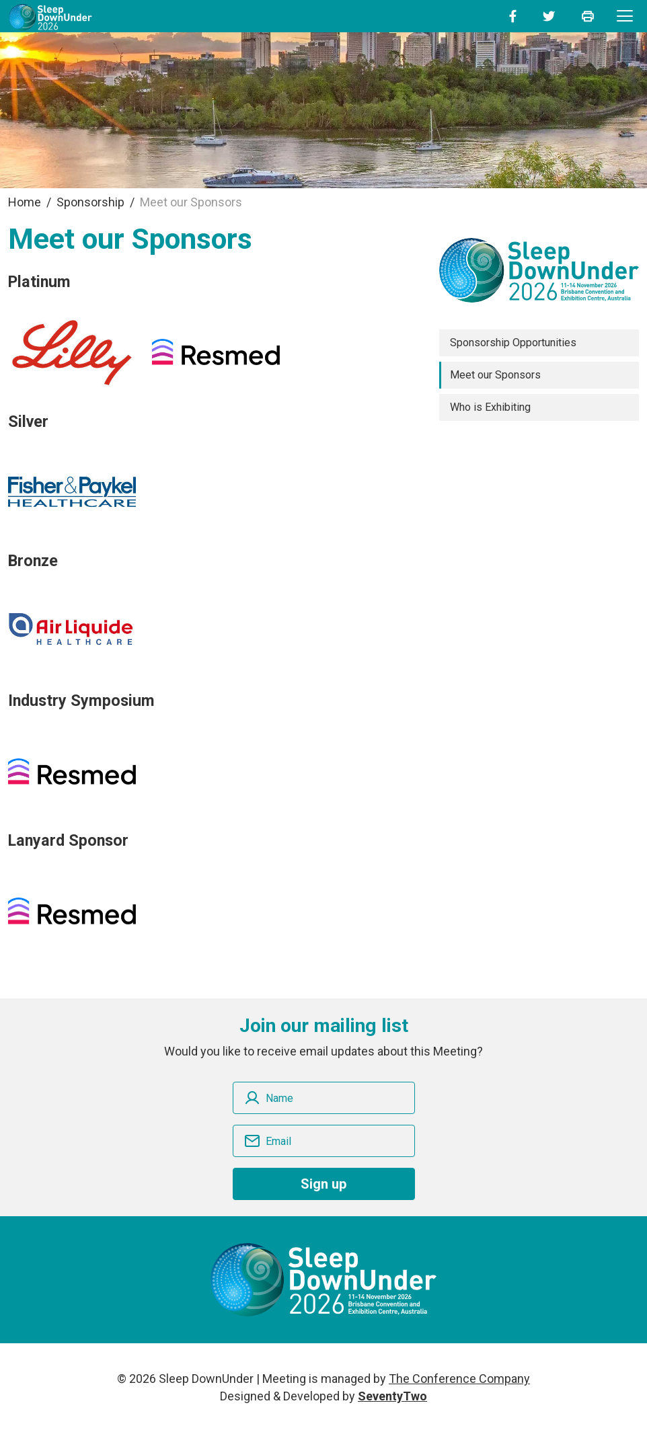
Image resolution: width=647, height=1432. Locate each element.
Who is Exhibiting (490, 407)
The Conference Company (459, 1378)
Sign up (323, 1184)
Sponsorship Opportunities (513, 342)
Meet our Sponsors (495, 374)
